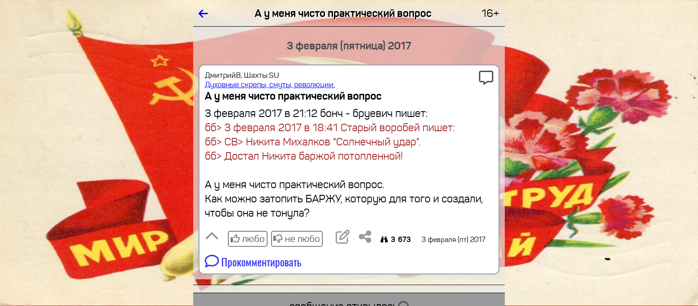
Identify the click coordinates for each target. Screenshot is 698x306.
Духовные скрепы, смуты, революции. (270, 84)
